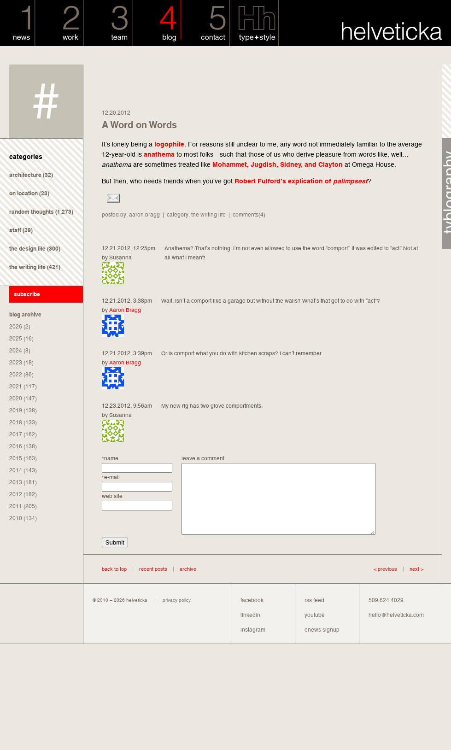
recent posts (153, 583)
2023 (15, 362)
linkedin (250, 629)
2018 (15, 422)
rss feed (314, 614)
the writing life (27, 267)
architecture (25, 174)
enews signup (322, 643)
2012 (15, 494)
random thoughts (31, 211)
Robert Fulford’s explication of (301, 181)
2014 (15, 470)
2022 (15, 374)
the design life (27, 248)
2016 (15, 446)
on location (23, 193)
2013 (15, 482)
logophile (169, 144)
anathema (159, 154)
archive (188, 583)
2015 (15, 458)
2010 (15, 518)
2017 (15, 434)
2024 (15, 350)
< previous (385, 583)
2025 (15, 338)
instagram (252, 643)
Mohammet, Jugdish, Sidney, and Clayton (277, 164)
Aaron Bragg (125, 310)
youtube (315, 629)
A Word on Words (139, 124)
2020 (15, 398)
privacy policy (177, 613)
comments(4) (249, 214)
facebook (252, 614)
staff (15, 230)
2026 (15, 326)
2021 (15, 386)
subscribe (27, 294)
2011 (15, 506)
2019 (15, 410)
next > (410, 583)
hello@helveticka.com (396, 629)
